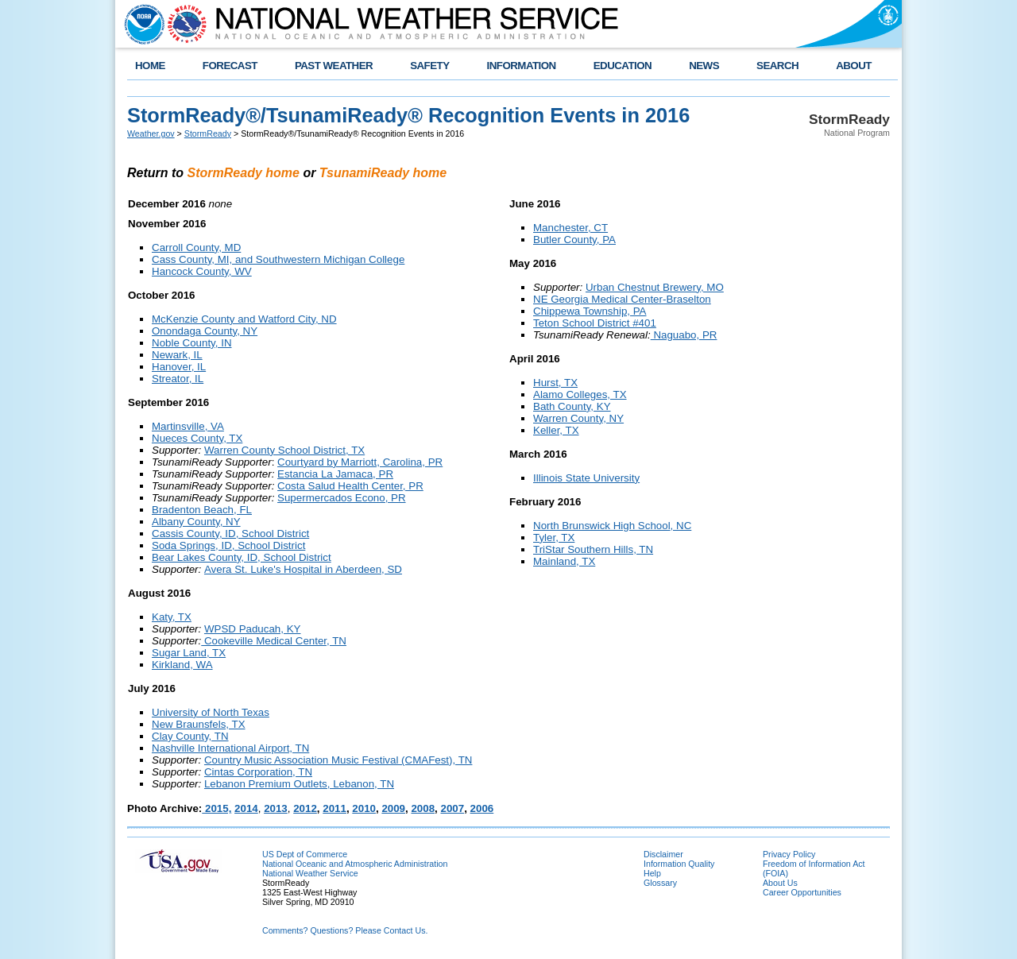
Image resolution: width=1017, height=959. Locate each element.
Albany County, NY (196, 522)
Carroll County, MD (196, 247)
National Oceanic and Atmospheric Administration (354, 863)
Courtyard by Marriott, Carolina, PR (360, 462)
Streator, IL (177, 379)
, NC (681, 526)
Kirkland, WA (182, 665)
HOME (150, 66)
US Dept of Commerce (304, 854)
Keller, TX (556, 430)
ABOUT (854, 66)
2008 (423, 808)
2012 (305, 808)
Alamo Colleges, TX (580, 394)
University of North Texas (210, 712)
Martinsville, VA (188, 426)
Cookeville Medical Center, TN (273, 641)
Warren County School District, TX (284, 450)
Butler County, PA (574, 240)
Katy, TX (171, 617)
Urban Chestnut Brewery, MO (655, 287)
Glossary (660, 882)
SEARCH (777, 66)
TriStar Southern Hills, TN (593, 549)
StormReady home (244, 173)
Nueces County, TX (197, 438)
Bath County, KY (572, 406)
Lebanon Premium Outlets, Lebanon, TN (299, 784)
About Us (780, 882)
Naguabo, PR (684, 335)
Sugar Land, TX (189, 653)
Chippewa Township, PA (590, 311)
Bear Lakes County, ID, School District (241, 557)
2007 (453, 808)
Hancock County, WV (202, 271)
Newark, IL (177, 355)
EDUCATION (623, 66)
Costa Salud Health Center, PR (350, 486)
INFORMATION (521, 66)
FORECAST (230, 66)
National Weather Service (310, 873)
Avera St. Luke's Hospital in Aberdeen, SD (303, 569)
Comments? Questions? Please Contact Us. (344, 930)
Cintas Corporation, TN (258, 772)
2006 (482, 808)
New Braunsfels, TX (199, 724)
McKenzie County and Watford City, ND (244, 319)
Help (652, 873)
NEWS (704, 66)
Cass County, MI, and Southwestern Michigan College (278, 259)
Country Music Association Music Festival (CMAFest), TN (338, 760)
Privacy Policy (789, 854)
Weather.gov (151, 133)
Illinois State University (586, 478)
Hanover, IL (179, 367)
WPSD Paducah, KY (252, 629)
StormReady (207, 133)
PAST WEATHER (334, 66)
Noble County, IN (192, 343)
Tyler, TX (553, 537)
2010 (364, 808)
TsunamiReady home (383, 173)
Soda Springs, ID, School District (228, 545)
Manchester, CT (570, 228)
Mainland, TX (564, 561)
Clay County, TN (190, 736)
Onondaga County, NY (204, 331)
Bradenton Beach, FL (202, 510)
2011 (334, 808)
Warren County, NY (578, 418)
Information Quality (679, 863)
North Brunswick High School (602, 526)
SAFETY (429, 66)
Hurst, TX (555, 383)
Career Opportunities (802, 892)
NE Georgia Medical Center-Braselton (622, 299)
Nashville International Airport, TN (230, 748)
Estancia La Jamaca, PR (335, 474)
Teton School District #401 (594, 323)
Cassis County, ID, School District (230, 533)
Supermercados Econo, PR (341, 498)
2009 (393, 808)
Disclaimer (663, 854)
